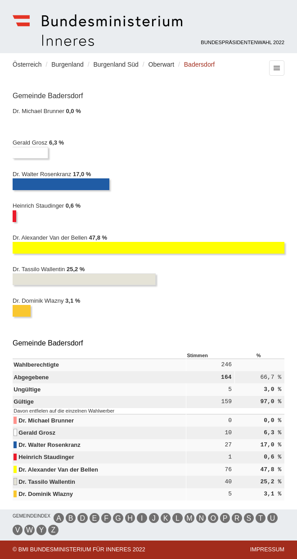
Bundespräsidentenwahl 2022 (242, 42)
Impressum (267, 549)
